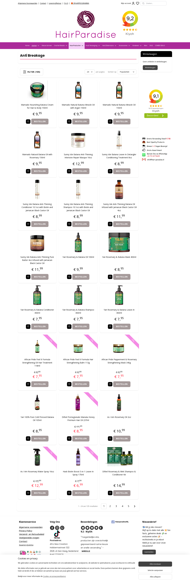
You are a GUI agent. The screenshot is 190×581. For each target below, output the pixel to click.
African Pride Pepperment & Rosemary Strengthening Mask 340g (119, 361)
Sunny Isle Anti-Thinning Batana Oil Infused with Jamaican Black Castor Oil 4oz (119, 207)
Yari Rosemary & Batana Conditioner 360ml (37, 311)
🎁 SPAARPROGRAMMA (80, 3)
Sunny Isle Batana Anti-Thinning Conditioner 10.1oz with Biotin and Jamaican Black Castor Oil (37, 207)
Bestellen (40, 121)
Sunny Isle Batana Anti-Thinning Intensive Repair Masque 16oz (78, 156)
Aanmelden (149, 552)
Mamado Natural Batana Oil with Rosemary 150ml (37, 156)
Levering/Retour (55, 3)
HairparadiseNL (120, 522)
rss (110, 576)
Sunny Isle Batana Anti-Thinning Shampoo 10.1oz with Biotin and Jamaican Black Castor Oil (78, 207)
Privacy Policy (25, 530)
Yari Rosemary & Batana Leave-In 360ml (119, 311)
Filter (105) (31, 72)
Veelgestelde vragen (29, 537)
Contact (43, 3)
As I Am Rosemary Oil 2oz (119, 417)
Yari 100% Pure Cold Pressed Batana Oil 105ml (37, 418)
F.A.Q (66, 3)
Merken (36, 45)
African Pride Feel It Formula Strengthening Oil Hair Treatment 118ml (37, 362)
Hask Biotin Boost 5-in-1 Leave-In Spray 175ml (78, 473)
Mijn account (128, 3)
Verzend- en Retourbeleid (31, 534)
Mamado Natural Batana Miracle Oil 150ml (119, 106)
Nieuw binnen (47, 45)
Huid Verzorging (93, 45)
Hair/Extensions (109, 45)
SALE (151, 45)
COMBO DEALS (160, 45)
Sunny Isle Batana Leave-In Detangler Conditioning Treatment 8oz (119, 156)
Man (145, 45)
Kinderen (137, 45)
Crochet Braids (61, 45)
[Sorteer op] (127, 72)
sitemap (104, 576)
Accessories (124, 45)
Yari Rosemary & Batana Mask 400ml (119, 257)
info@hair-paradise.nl (63, 561)
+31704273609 (59, 565)
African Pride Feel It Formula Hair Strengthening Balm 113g (78, 361)
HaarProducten (77, 45)
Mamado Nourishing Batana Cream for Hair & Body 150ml (37, 106)
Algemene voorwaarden (31, 527)
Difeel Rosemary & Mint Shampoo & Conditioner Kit (119, 473)
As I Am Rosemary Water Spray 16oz (37, 471)
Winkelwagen (150, 67)
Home (27, 45)
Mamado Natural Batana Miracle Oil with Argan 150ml (78, 106)
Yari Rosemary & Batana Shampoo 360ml (78, 311)
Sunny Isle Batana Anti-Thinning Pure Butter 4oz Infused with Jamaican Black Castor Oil (37, 260)
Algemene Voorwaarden (27, 3)
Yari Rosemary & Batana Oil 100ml (78, 257)
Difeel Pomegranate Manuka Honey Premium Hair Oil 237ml (78, 418)
